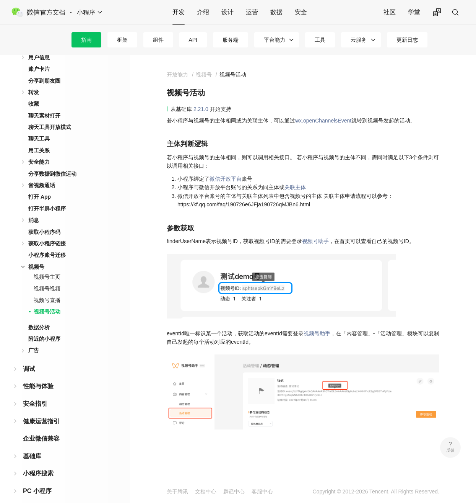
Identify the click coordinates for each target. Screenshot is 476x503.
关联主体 (295, 187)
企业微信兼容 (41, 426)
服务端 (231, 40)
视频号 (36, 255)
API (192, 40)
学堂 (414, 12)
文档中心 (205, 491)
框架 (122, 40)
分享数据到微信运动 (52, 161)
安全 (301, 12)
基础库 (32, 444)
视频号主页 (47, 264)
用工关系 (39, 138)
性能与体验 (38, 374)
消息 (33, 208)
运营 (252, 12)
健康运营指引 (41, 409)
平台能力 (274, 40)
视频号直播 (47, 288)
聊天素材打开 (44, 103)
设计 (227, 12)
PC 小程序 (37, 478)
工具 (320, 40)
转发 (33, 80)
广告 (33, 338)
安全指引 (35, 391)
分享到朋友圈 (44, 68)
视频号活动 (47, 299)
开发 (178, 12)
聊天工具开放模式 (49, 115)
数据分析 (39, 315)
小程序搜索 (38, 461)
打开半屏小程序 (47, 196)
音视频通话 (41, 173)
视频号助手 (315, 241)
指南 (86, 40)
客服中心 (262, 491)
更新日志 (407, 40)
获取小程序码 (44, 220)
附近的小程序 (44, 326)
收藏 (33, 91)
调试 (29, 356)
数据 (276, 12)
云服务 (359, 40)
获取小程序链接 (47, 231)
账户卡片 (39, 57)
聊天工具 (39, 126)
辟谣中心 (234, 491)
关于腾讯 (177, 491)
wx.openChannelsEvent (323, 121)
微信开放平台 (226, 179)
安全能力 (39, 150)
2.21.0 (200, 109)
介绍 (203, 12)
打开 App (39, 184)
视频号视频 (47, 276)
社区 (389, 12)
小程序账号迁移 (47, 243)
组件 (158, 40)
